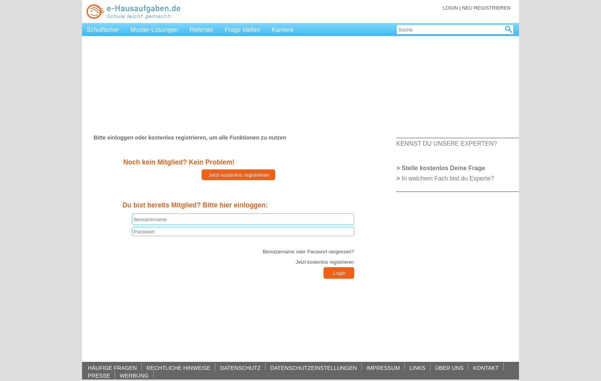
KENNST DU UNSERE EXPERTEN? (446, 143)
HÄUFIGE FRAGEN (112, 368)
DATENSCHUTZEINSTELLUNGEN (313, 368)
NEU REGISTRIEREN (486, 8)
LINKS (417, 368)
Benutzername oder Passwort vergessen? (308, 252)
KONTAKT (486, 368)
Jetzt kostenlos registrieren (325, 262)
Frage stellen (242, 29)
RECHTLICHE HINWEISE (178, 368)
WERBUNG (134, 375)
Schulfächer (103, 29)
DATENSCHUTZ (240, 368)
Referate (201, 29)
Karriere (283, 29)
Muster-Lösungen (155, 29)
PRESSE (99, 375)
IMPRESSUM (383, 368)
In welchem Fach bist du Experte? (448, 178)
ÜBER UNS (449, 368)
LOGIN (450, 8)
